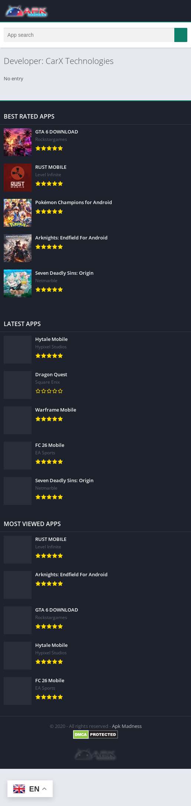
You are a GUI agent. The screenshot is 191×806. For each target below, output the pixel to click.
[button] (180, 35)
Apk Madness (127, 726)
